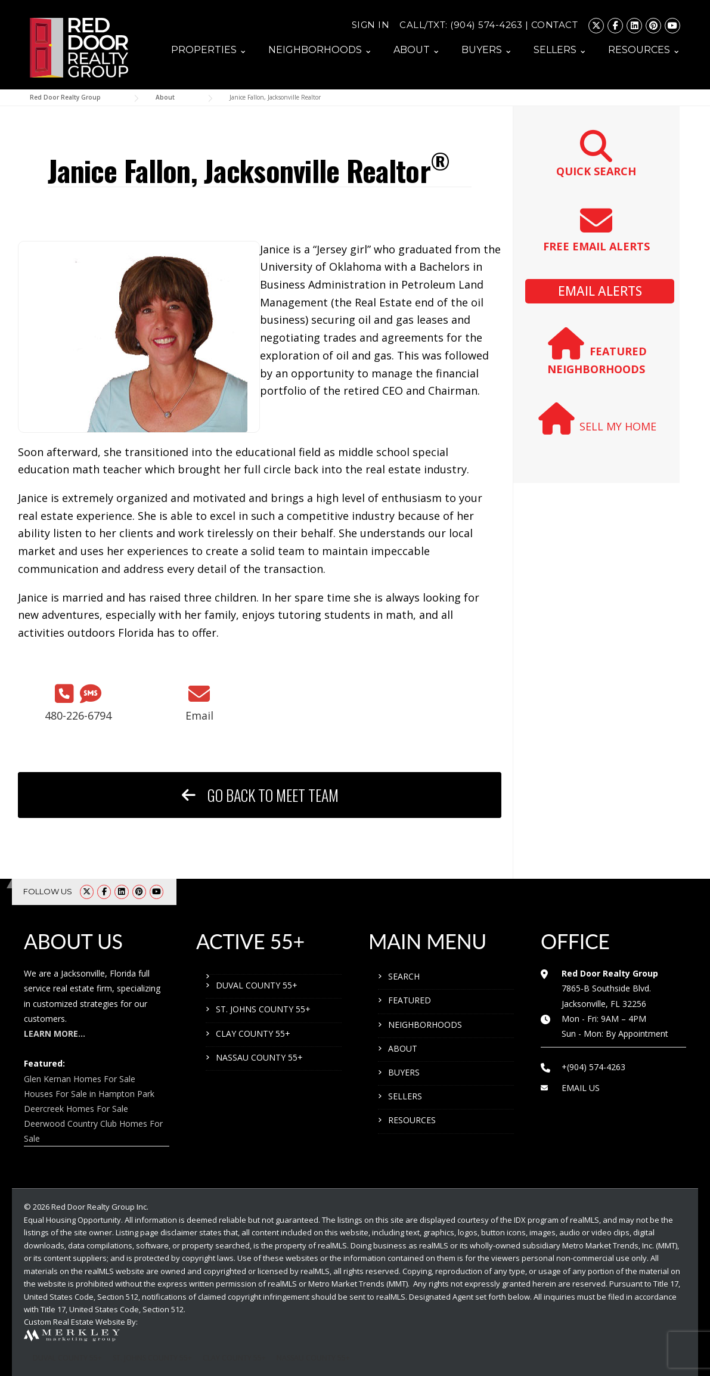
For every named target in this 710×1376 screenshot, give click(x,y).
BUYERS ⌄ (486, 49)
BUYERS (404, 1072)
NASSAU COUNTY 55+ (259, 1057)
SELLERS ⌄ (560, 49)
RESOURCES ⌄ (644, 49)
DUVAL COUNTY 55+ (256, 985)
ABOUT (402, 1048)
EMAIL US (581, 1087)
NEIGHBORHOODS (425, 1024)
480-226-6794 (78, 715)
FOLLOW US (47, 891)
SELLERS (405, 1096)
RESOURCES (412, 1120)
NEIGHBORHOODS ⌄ (320, 49)
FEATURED (409, 1000)
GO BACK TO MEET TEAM (260, 795)
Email (199, 715)
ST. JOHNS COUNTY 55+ (263, 1009)
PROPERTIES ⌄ (209, 49)
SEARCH (404, 976)
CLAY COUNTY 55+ (253, 1033)
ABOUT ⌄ (416, 49)
